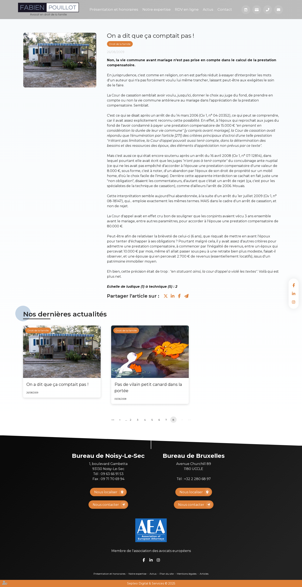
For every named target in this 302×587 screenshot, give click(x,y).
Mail (278, 9)
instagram (293, 302)
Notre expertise (156, 9)
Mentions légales (187, 573)
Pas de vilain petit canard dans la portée (148, 387)
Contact (224, 9)
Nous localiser (105, 492)
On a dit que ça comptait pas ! (57, 384)
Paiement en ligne (256, 9)
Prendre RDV (245, 9)
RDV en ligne (187, 9)
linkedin (293, 293)
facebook (293, 285)
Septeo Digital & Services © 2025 (151, 583)
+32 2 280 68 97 (197, 479)
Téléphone (267, 9)
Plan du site (167, 573)
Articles (204, 573)
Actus (208, 9)
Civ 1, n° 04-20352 (214, 115)
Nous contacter (106, 505)
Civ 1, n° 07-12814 (246, 156)
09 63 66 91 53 (112, 474)
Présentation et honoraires (114, 9)
